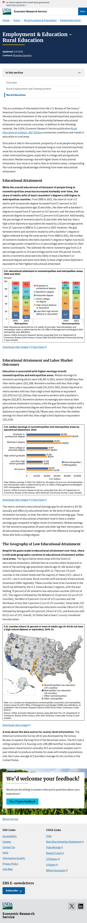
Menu (82, 11)
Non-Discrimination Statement (63, 841)
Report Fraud (53, 853)
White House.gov (55, 870)
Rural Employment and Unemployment (28, 88)
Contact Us (9, 847)
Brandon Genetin (22, 55)
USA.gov (51, 864)
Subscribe (12, 890)
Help (5, 852)
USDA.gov (51, 859)
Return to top (10, 819)
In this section (14, 72)
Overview (11, 82)
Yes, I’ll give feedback (22, 801)
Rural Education (16, 95)
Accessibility (10, 836)
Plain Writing (53, 847)
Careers (7, 841)
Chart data (38, 347)
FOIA (48, 836)
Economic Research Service (30, 11)
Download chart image (15, 347)
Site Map (8, 869)
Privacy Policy (10, 863)
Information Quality (14, 858)
